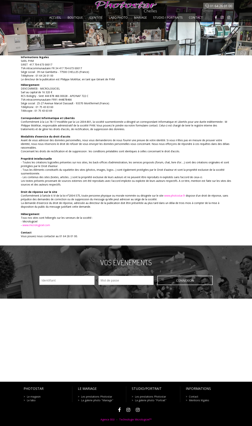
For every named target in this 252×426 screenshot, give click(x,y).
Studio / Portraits (168, 18)
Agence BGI (108, 419)
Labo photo (118, 18)
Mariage (140, 18)
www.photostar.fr (174, 195)
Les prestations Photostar (96, 396)
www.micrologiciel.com (36, 225)
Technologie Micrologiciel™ (135, 419)
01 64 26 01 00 (218, 6)
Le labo (31, 400)
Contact (196, 18)
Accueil (55, 18)
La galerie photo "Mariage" (97, 400)
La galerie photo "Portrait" (150, 400)
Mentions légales (199, 400)
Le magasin (34, 396)
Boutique (75, 18)
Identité (96, 18)
